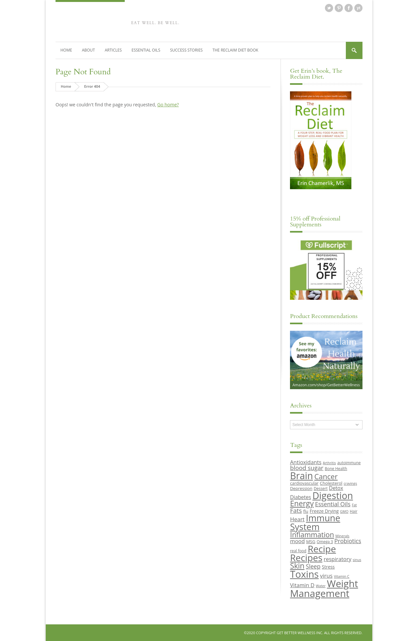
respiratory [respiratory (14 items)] (337, 559)
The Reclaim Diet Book (235, 50)
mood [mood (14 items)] (297, 541)
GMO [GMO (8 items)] (344, 511)
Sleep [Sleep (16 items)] (313, 566)
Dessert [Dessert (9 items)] (321, 488)
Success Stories (186, 50)
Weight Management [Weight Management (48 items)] (324, 588)
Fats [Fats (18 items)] (296, 510)
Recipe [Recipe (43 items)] (322, 548)
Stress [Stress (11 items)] (328, 567)
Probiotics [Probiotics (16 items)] (347, 541)
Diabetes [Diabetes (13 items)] (300, 497)
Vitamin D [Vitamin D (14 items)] (302, 585)
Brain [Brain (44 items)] (301, 475)
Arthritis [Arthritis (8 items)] (329, 463)
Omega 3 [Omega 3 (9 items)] (325, 541)
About (88, 50)
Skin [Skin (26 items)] (297, 566)
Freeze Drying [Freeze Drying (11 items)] (324, 511)
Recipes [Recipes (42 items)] (306, 557)
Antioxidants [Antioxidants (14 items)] (305, 462)
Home (66, 50)
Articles (113, 50)
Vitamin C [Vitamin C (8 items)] (341, 576)
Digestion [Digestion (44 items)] (333, 495)
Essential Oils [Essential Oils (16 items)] (332, 504)
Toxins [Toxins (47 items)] (304, 574)
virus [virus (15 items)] (326, 575)
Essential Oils (146, 50)
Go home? (168, 104)
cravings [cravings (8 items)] (350, 483)
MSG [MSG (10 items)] (310, 541)
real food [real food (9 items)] (298, 550)
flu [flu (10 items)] (306, 511)
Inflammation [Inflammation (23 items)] (312, 534)
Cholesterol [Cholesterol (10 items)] (331, 483)
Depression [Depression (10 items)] (301, 488)
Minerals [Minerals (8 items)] (342, 536)
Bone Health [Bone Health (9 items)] (336, 468)
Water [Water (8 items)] (321, 586)
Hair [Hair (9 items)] (353, 511)
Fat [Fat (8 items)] (354, 505)
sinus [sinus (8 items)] (357, 559)
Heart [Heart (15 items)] (297, 519)
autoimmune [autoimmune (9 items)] (349, 462)
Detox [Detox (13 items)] (336, 488)
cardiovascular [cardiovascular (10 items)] (304, 483)
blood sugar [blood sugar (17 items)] (306, 468)
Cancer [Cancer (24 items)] (325, 476)
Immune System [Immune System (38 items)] (315, 522)
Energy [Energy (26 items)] (302, 503)
